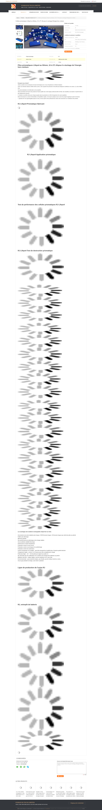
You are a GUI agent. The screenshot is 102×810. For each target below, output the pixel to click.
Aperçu (14, 12)
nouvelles (85, 12)
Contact (64, 12)
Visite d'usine (44, 12)
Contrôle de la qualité (54, 12)
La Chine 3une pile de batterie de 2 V (39, 808)
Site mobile (19, 808)
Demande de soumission (85, 1)
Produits (24, 12)
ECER (83, 808)
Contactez (69, 51)
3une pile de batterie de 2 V (31, 17)
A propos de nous (34, 12)
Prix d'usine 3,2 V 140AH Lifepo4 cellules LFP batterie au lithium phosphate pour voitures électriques (70, 794)
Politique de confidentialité (27, 808)
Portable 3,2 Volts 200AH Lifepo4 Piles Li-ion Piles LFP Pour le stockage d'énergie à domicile (40, 794)
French (94, 1)
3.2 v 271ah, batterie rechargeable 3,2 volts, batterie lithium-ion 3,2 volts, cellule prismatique (20, 794)
